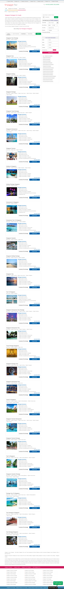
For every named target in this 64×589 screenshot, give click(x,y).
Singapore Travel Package (12, 110)
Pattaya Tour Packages (46, 59)
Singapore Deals (17, 563)
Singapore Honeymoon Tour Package (15, 308)
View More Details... (37, 49)
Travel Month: (23, 33)
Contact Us (27, 586)
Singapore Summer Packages (48, 568)
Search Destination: (9, 34)
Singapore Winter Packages (47, 580)
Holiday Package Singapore (13, 183)
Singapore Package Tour (12, 361)
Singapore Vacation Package (13, 471)
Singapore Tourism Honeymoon (14, 416)
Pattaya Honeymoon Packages (47, 79)
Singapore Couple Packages (11, 575)
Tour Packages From (36, 563)
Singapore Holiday (10, 1)
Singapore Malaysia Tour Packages (21, 583)
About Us (15, 586)
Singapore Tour (17, 1)
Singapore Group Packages (29, 566)
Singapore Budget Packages (11, 568)
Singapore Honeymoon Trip (13, 325)
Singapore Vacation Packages (48, 577)
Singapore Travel (33, 1)
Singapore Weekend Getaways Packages (50, 578)
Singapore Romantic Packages (30, 578)
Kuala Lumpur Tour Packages (47, 62)
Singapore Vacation (40, 1)
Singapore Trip (47, 1)
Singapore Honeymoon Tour (13, 379)
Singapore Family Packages (11, 580)
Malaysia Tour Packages (46, 61)
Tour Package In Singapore (12, 509)
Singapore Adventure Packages (12, 566)
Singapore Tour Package (12, 38)
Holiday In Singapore (11, 165)
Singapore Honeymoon (24, 1)
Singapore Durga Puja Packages (12, 578)
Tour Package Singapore (12, 528)
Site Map (31, 586)
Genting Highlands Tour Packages (48, 64)
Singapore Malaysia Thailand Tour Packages (35, 583)
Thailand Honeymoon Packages (48, 69)
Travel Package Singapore (12, 343)
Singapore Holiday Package (13, 254)
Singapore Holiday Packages (29, 568)
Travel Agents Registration (21, 586)
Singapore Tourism (11, 147)
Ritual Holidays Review (46, 586)
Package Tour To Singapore (13, 490)
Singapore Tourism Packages (48, 571)
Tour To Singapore (10, 290)
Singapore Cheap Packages (11, 570)
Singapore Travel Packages (47, 573)
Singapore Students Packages (48, 566)
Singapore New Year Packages (30, 573)
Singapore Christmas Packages (12, 571)
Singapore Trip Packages (47, 575)
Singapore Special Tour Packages (30, 580)
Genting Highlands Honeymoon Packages (49, 76)
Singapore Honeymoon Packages (48, 71)
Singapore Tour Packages (12, 8)
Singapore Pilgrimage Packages (30, 575)
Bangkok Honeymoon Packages (48, 74)
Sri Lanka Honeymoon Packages (48, 81)
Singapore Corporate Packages (12, 573)
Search (38, 33)
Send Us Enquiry (22, 8)
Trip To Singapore (10, 453)
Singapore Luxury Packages (29, 571)
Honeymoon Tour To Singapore (13, 218)
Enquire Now (34, 51)
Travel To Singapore (11, 397)
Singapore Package (11, 91)
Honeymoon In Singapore (12, 201)
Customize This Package (23, 51)
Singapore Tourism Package (13, 435)
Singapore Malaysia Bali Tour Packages (49, 583)
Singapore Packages (55, 1)
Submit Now (50, 52)
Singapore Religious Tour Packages (31, 577)
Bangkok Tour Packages (46, 57)
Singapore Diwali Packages (11, 577)
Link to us (35, 586)
